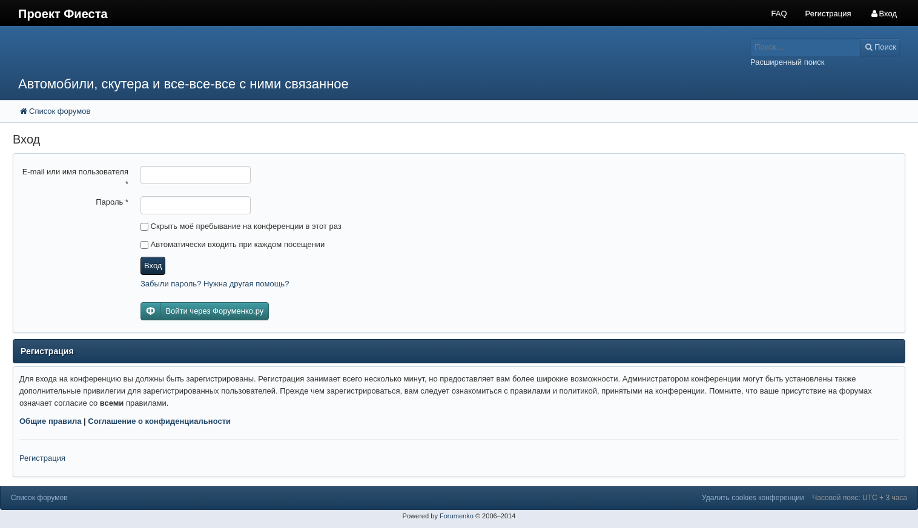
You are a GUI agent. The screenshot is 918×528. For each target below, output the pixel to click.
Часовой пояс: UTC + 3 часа (859, 497)
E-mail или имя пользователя (75, 177)
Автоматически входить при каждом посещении (232, 244)
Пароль (112, 201)
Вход (153, 265)
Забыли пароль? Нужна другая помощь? (214, 283)
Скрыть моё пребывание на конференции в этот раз (241, 226)
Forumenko (457, 516)
